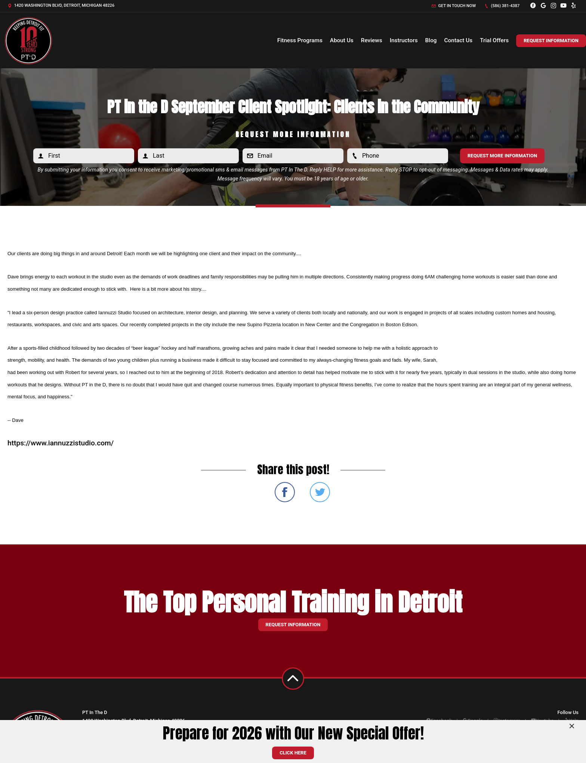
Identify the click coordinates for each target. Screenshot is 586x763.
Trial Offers (494, 40)
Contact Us (458, 40)
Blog (431, 40)
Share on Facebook (284, 492)
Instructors (404, 40)
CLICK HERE (293, 753)
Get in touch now (454, 5)
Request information (293, 624)
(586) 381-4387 (501, 5)
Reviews (371, 40)
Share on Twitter (320, 492)
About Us (342, 40)
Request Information (551, 40)
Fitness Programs (300, 40)
